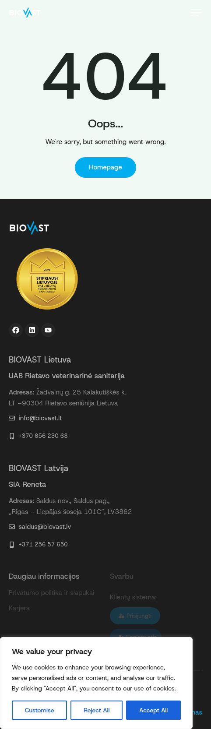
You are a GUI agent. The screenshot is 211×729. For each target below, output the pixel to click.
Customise (39, 710)
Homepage (105, 167)
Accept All (153, 710)
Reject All (96, 710)
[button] (196, 13)
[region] (96, 683)
